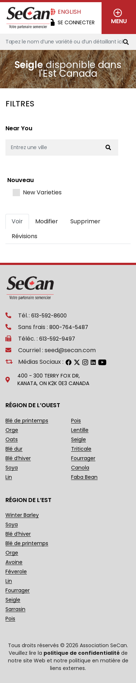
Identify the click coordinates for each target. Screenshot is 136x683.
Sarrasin (15, 609)
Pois (76, 420)
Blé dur (13, 449)
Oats (11, 439)
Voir (17, 221)
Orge (11, 430)
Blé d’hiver (18, 458)
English (69, 12)
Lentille (79, 430)
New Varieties (42, 192)
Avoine (13, 562)
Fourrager (83, 458)
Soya (11, 468)
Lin (8, 477)
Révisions (24, 236)
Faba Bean (84, 477)
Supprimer (85, 221)
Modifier (46, 221)
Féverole (16, 571)
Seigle (78, 439)
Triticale (81, 449)
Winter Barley (22, 515)
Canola (80, 468)
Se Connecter (76, 22)
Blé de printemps (26, 420)
